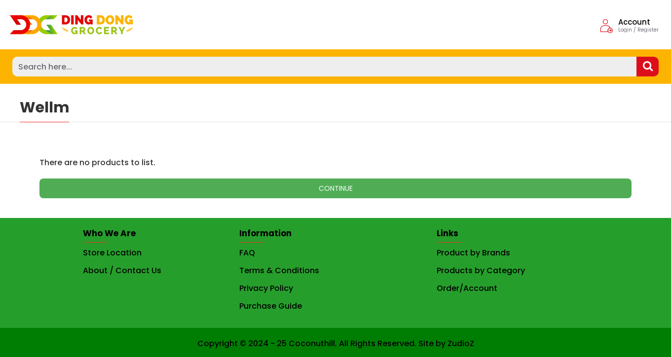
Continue (336, 188)
